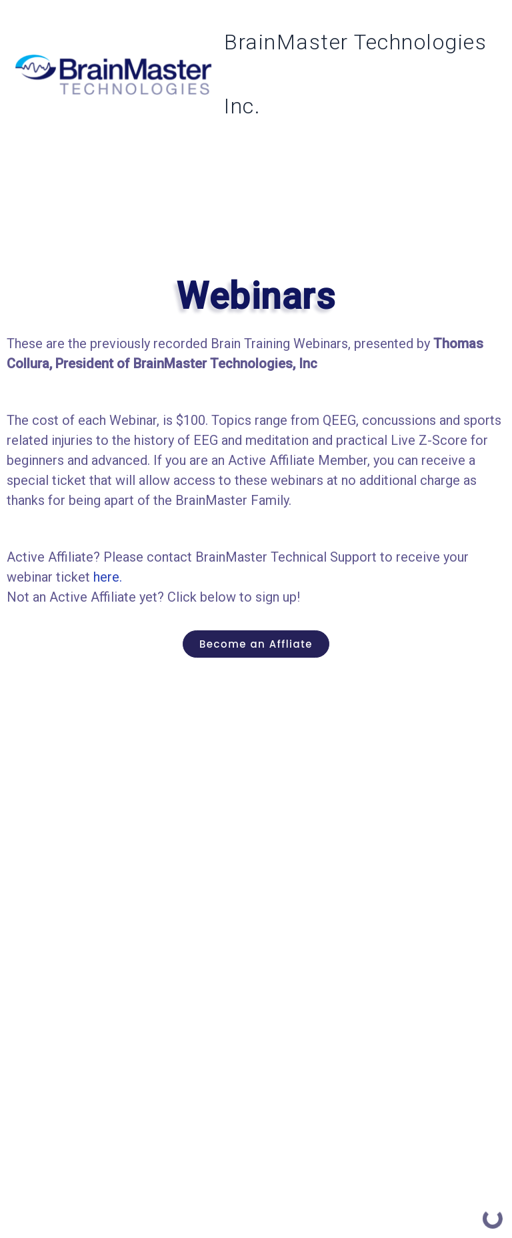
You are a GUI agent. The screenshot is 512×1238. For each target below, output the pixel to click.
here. (107, 577)
